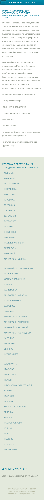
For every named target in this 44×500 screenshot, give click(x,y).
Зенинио (8, 349)
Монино (8, 401)
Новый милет (11, 354)
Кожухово (9, 195)
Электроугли (10, 364)
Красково (9, 369)
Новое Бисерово (13, 423)
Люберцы (9, 173)
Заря (6, 434)
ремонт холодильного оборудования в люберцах (22, 491)
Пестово (8, 439)
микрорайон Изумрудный (17, 333)
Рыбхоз (8, 418)
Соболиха (9, 227)
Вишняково (10, 237)
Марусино (9, 344)
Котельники (10, 450)
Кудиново (9, 396)
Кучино (8, 391)
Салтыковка (10, 290)
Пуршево (8, 444)
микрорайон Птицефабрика (18, 268)
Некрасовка (10, 189)
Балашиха (9, 306)
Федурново (10, 232)
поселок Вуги (11, 274)
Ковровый (9, 253)
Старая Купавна (12, 301)
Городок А (9, 200)
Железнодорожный (14, 279)
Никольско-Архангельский (18, 385)
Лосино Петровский (15, 407)
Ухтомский (10, 216)
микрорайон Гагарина (15, 317)
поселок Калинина (14, 243)
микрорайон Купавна (15, 295)
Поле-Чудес (10, 221)
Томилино (9, 311)
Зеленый (8, 412)
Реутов (8, 380)
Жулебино (9, 178)
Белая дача (10, 248)
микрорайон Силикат (15, 259)
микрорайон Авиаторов (16, 322)
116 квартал (10, 211)
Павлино (8, 285)
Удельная (9, 338)
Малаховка (10, 375)
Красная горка (11, 184)
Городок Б (9, 205)
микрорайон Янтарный (16, 328)
